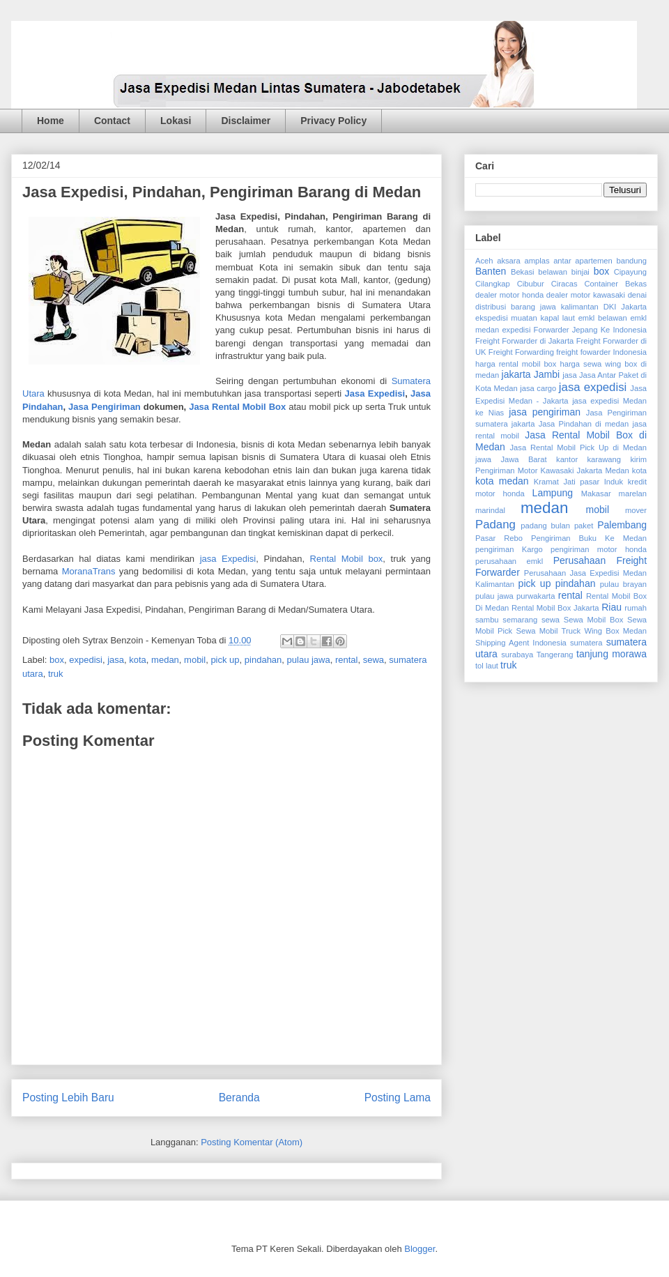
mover (636, 510)
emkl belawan (602, 318)
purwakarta (535, 596)
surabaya (517, 654)
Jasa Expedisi (375, 393)
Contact (112, 120)
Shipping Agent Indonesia (521, 642)
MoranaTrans (89, 571)
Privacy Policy (333, 120)
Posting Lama (397, 1097)
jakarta (516, 374)
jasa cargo (538, 388)
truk (55, 673)
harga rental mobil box (515, 364)
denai (637, 295)
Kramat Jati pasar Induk (578, 481)
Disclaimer (245, 120)
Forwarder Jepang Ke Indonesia (590, 330)
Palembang (622, 524)
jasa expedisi (592, 387)
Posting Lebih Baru (68, 1097)
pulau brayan (623, 584)
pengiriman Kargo (509, 549)
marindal (490, 510)
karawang (604, 459)
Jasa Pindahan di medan (584, 424)
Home (50, 120)
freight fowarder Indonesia (601, 352)
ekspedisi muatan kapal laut (525, 318)
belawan (552, 272)
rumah (635, 608)
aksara (509, 261)
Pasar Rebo (499, 538)
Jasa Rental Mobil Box (237, 407)
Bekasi (523, 272)
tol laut (486, 666)
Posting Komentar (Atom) (251, 1142)
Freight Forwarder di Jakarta (524, 341)
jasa (115, 660)
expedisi (85, 660)
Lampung (552, 492)
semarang (519, 619)
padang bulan (545, 525)
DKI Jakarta (625, 307)
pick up (224, 660)
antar (562, 261)
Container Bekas (616, 284)
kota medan (502, 481)
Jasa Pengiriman (104, 407)
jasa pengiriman (544, 412)
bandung (631, 261)
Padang (495, 524)
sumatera (586, 642)
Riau (611, 607)
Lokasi (175, 120)
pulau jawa (308, 660)
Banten (490, 271)
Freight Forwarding (521, 352)
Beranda (239, 1097)
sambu (487, 619)
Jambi (547, 374)
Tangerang (555, 654)
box (56, 660)
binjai (580, 272)
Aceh (484, 261)
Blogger (419, 1249)
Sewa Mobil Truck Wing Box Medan (581, 631)
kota (137, 660)
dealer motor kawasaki (585, 295)
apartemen (594, 261)
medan (165, 660)
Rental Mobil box (346, 558)
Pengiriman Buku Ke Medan (589, 538)
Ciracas (564, 284)
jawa (483, 459)
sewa (373, 660)
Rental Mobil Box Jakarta (555, 608)
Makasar (596, 493)
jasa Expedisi (228, 558)
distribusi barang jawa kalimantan (537, 307)
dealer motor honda (509, 295)
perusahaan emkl (509, 561)
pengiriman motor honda (599, 549)
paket (583, 525)
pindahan (263, 660)
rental (346, 660)
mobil (195, 660)
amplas (536, 261)
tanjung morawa (611, 653)
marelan (633, 493)
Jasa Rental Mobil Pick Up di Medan (578, 447)
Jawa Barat (523, 459)
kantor (567, 459)
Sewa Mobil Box (594, 619)
